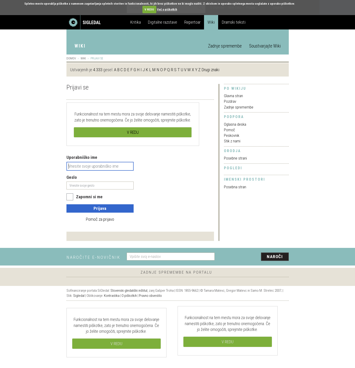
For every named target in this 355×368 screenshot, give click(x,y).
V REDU (149, 9)
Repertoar (192, 22)
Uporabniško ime (81, 157)
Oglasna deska (235, 124)
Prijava (100, 208)
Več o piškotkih (167, 9)
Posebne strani (235, 158)
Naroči (275, 256)
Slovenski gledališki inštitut (129, 290)
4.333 (97, 69)
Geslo (71, 177)
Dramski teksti (233, 22)
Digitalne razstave (162, 22)
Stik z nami (232, 141)
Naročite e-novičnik (93, 257)
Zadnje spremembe (225, 46)
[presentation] (254, 257)
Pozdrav (230, 101)
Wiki (211, 22)
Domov (71, 58)
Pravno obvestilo (150, 296)
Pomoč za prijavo (100, 219)
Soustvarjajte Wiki (265, 46)
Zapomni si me (89, 196)
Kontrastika (111, 296)
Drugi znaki (210, 69)
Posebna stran (235, 187)
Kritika (135, 22)
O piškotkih (129, 296)
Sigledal (79, 296)
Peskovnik (231, 135)
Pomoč (229, 130)
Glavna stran (233, 95)
